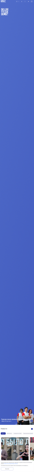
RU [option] (16, 1)
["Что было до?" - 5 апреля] (15, 454)
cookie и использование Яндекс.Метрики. (11, 463)
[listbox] (18, 1)
